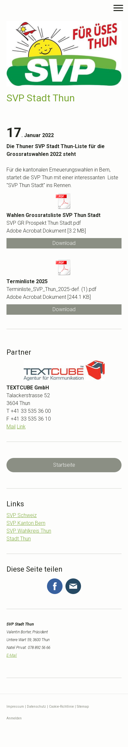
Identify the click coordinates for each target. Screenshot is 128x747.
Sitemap (83, 706)
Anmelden (14, 718)
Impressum (15, 706)
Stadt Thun (18, 539)
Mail (11, 427)
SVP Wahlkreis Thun (28, 531)
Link (21, 427)
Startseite (64, 465)
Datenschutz (36, 706)
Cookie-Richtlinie (61, 706)
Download (64, 243)
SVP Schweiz (21, 515)
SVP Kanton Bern (25, 523)
